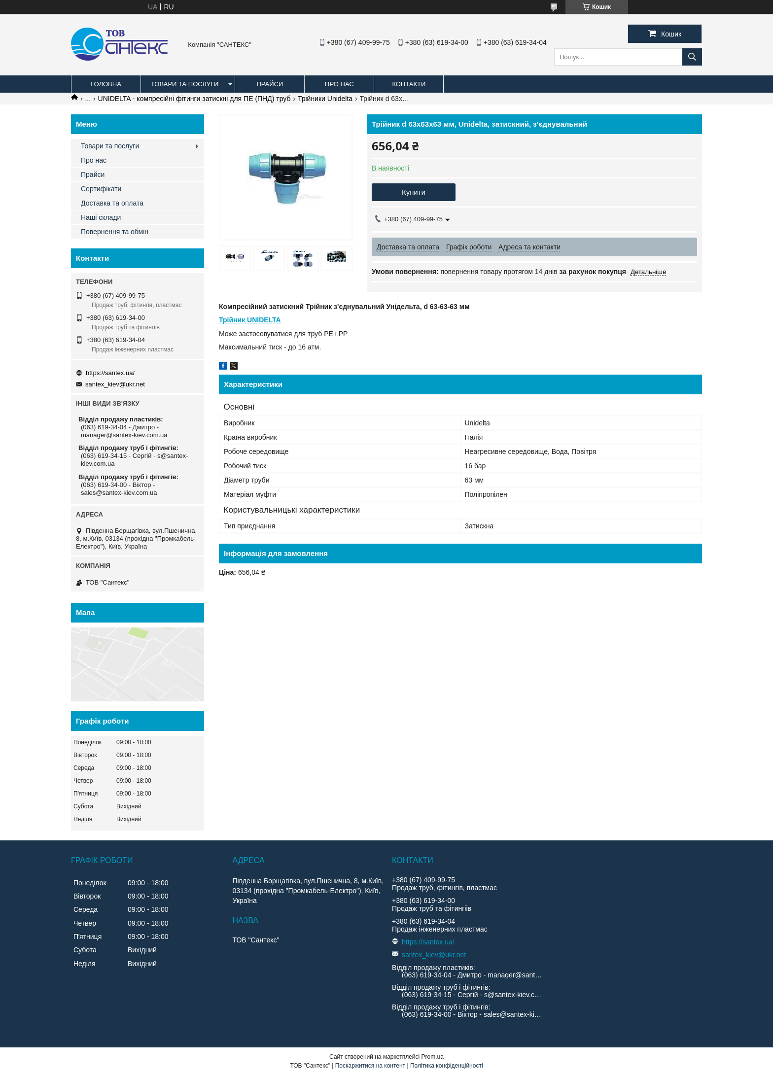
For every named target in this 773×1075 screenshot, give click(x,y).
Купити (413, 192)
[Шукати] (692, 57)
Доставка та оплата (112, 203)
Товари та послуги (184, 84)
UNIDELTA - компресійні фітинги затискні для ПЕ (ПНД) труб (194, 99)
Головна (106, 84)
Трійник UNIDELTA (250, 320)
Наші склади (101, 217)
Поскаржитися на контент (370, 1065)
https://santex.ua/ (110, 373)
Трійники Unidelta (325, 99)
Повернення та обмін (114, 232)
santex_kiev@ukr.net (115, 384)
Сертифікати (101, 189)
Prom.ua (433, 1056)
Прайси (269, 84)
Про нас (339, 84)
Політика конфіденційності (446, 1065)
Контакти (408, 84)
